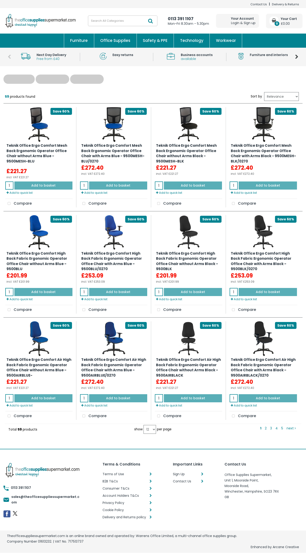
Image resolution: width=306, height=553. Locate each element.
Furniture (79, 40)
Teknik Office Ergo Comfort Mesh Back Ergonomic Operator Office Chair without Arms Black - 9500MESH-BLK (186, 153)
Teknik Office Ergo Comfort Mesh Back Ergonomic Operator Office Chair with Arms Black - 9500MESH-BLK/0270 (263, 153)
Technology (191, 40)
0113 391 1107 (181, 19)
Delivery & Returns (285, 4)
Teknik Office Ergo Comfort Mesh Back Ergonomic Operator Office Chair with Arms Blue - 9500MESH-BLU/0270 (112, 153)
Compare (18, 203)
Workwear (226, 40)
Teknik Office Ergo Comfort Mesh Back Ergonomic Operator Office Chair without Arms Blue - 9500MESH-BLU (36, 153)
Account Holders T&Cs (121, 495)
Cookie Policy (113, 510)
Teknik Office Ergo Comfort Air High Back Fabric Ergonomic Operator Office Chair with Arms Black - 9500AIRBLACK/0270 (263, 367)
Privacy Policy (113, 503)
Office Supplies (115, 40)
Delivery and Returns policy (124, 517)
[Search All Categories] (122, 21)
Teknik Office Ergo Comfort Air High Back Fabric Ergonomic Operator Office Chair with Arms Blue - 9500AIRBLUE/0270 (113, 367)
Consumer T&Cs (116, 488)
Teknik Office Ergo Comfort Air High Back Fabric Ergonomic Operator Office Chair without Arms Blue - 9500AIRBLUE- (38, 367)
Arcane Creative (286, 547)
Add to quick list (19, 193)
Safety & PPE (155, 40)
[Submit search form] (150, 21)
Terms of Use (113, 474)
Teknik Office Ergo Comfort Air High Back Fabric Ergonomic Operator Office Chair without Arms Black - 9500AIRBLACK (188, 367)
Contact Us (258, 4)
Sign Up (179, 474)
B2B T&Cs (110, 481)
